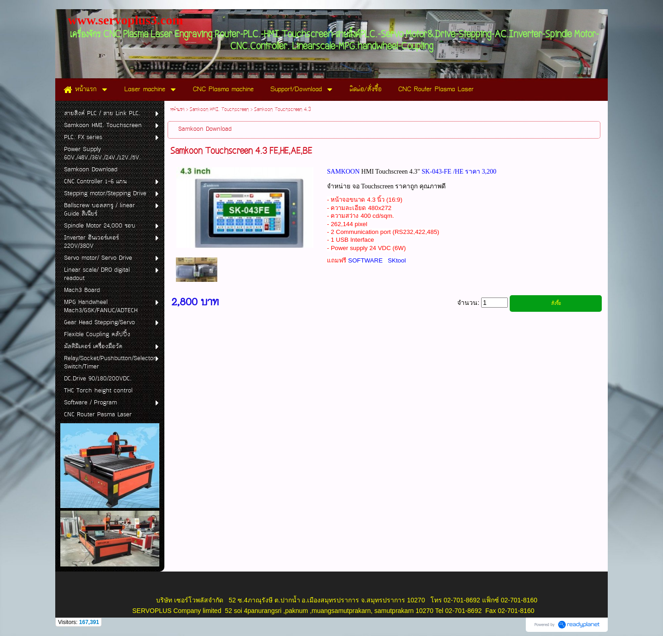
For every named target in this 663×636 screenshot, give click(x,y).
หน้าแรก (177, 109)
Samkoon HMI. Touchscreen (219, 109)
